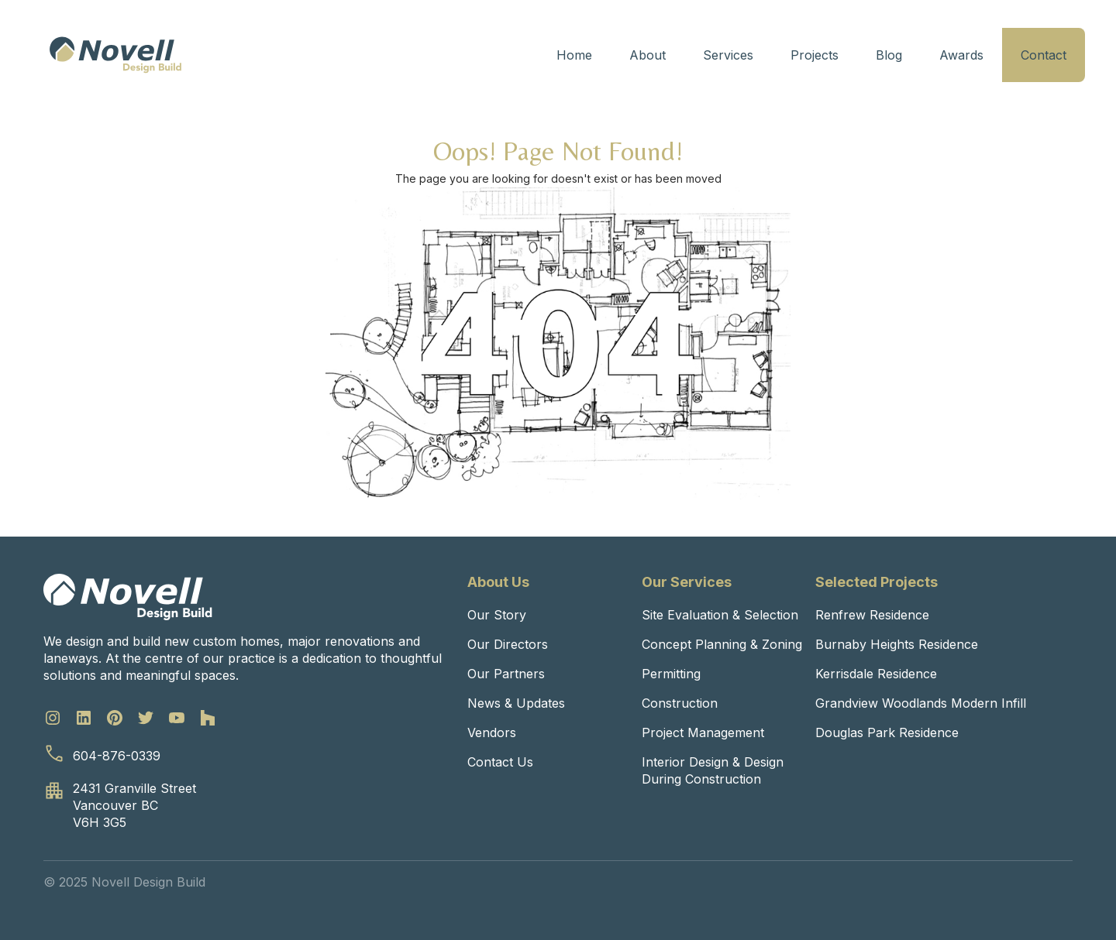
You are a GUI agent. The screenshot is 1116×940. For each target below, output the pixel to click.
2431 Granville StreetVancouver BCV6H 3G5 (134, 805)
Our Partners (506, 673)
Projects (814, 55)
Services (728, 55)
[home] (115, 55)
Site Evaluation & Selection (720, 615)
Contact (1043, 55)
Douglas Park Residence (887, 732)
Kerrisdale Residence (876, 673)
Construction (680, 703)
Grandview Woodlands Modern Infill (920, 703)
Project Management (703, 732)
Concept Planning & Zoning (722, 644)
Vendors (491, 732)
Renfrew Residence (872, 615)
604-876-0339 (116, 755)
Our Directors (507, 644)
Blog (889, 55)
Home (574, 55)
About (647, 55)
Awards (961, 55)
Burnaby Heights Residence (896, 644)
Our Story (496, 615)
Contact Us (500, 762)
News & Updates (516, 703)
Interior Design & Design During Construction (713, 770)
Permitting (671, 673)
